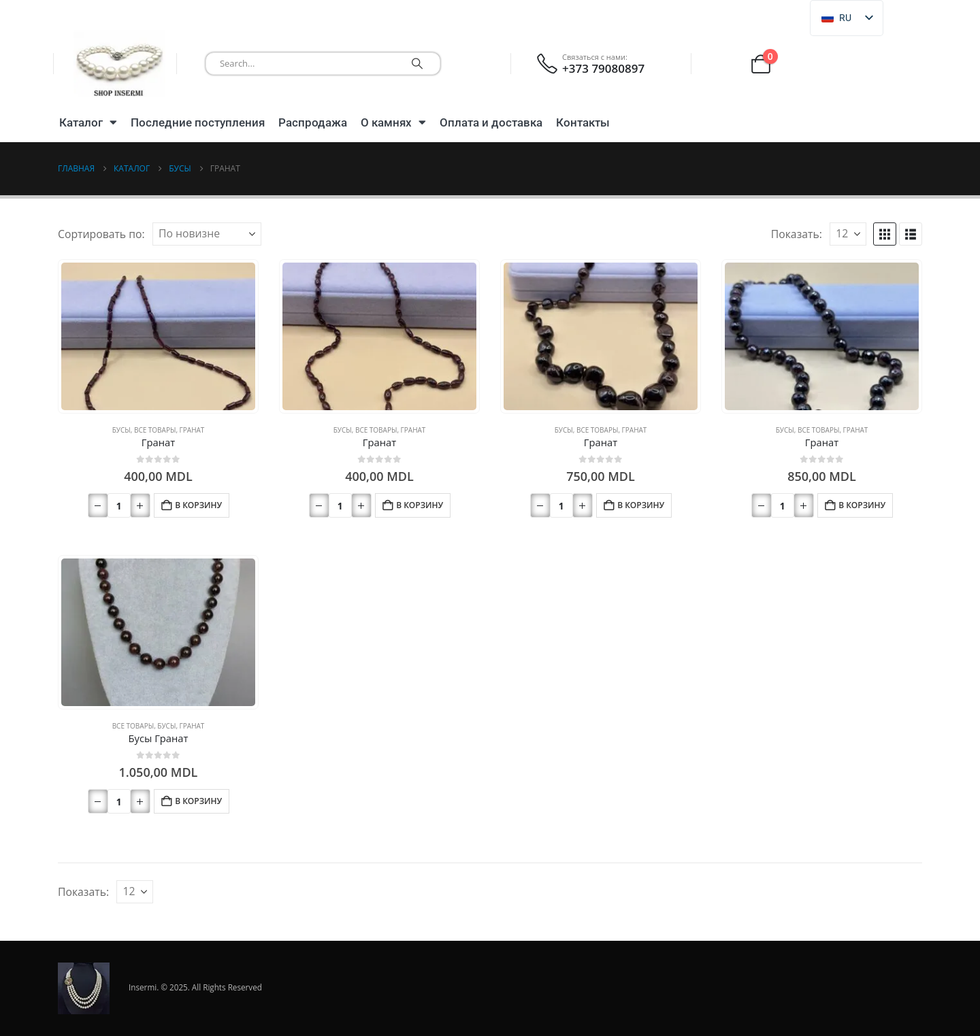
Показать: (796, 234)
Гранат (192, 430)
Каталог (88, 122)
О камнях (393, 122)
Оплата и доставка (491, 122)
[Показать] (848, 234)
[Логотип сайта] (119, 63)
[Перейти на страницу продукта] (158, 336)
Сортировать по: (101, 234)
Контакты (583, 122)
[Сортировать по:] (206, 234)
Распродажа (312, 122)
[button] (884, 234)
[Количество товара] (119, 505)
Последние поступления (198, 122)
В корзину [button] (198, 505)
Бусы (121, 430)
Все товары (155, 430)
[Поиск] (417, 63)
